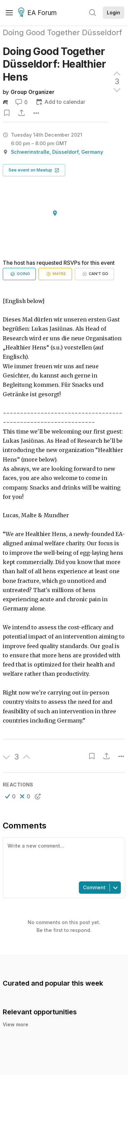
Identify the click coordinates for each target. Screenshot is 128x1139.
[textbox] (62, 859)
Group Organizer (33, 92)
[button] (34, 170)
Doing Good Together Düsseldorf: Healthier (54, 64)
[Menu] (9, 12)
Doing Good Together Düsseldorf (62, 32)
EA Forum (38, 13)
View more (15, 1024)
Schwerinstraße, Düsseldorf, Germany (57, 152)
